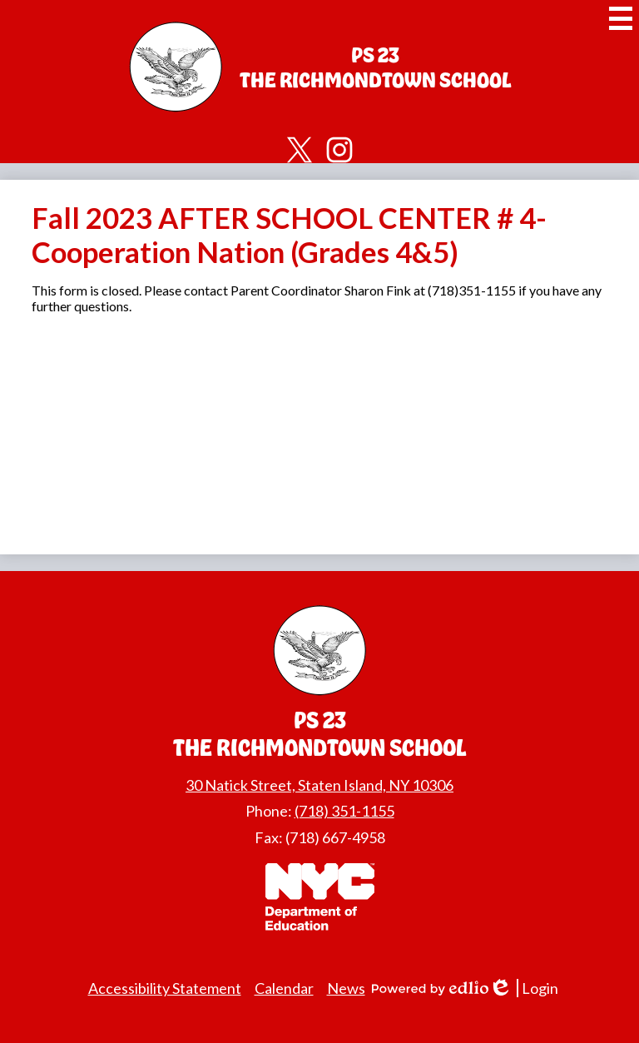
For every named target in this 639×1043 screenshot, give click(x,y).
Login (523, 988)
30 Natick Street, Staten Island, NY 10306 (319, 785)
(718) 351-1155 (344, 811)
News (346, 988)
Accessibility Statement (164, 988)
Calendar (284, 988)
